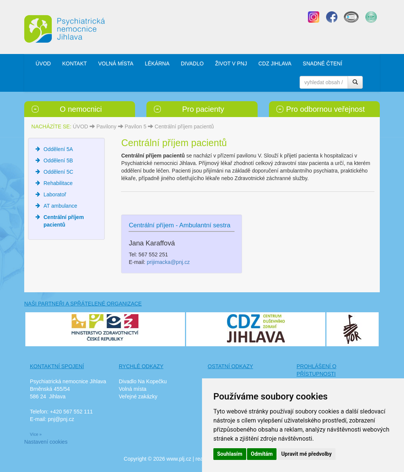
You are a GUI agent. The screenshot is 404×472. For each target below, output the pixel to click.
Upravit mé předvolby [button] (306, 454)
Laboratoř (55, 194)
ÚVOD (43, 63)
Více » (36, 434)
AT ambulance (60, 206)
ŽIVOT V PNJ (231, 63)
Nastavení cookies (45, 442)
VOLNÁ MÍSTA (116, 63)
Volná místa (132, 389)
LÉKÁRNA (157, 63)
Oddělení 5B (58, 160)
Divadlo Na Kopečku (143, 381)
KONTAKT (74, 63)
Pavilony (106, 126)
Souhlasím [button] (229, 454)
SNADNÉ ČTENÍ (322, 63)
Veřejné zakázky (138, 396)
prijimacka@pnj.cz (168, 262)
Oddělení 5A (58, 149)
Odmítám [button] (262, 454)
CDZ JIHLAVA (274, 63)
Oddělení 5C (58, 172)
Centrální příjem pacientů (184, 126)
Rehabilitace (58, 183)
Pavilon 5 (135, 126)
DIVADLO (192, 63)
